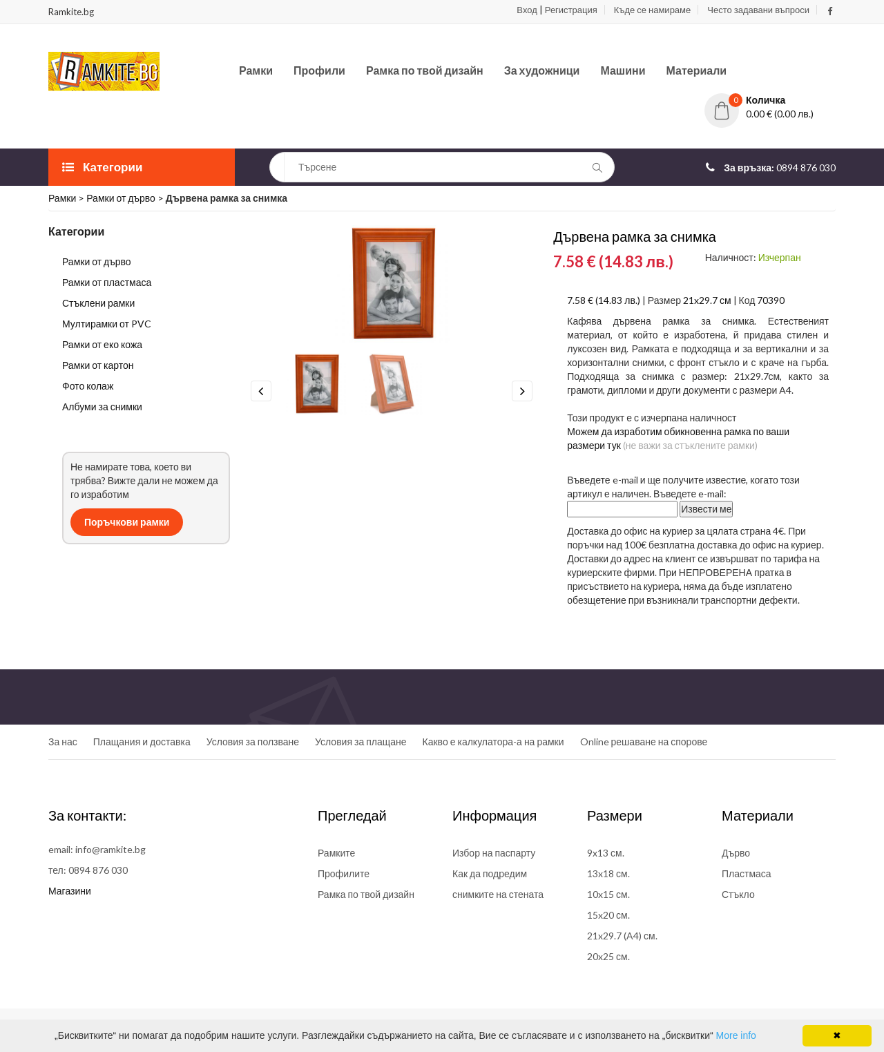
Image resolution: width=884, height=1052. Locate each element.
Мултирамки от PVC (106, 323)
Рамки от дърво (96, 261)
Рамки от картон (98, 365)
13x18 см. (608, 873)
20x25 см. (608, 956)
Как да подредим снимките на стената (498, 884)
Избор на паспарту (493, 853)
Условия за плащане (360, 741)
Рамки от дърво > (126, 198)
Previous (261, 391)
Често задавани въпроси (758, 9)
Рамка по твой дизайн (424, 70)
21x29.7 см (707, 300)
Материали (696, 70)
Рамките (336, 853)
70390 (771, 300)
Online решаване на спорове (644, 741)
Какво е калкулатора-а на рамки (493, 741)
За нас (62, 741)
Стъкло (738, 894)
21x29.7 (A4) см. (622, 935)
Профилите (343, 873)
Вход (527, 9)
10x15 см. (608, 894)
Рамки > (67, 198)
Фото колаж (87, 386)
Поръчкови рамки (126, 522)
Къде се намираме (652, 9)
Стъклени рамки (98, 303)
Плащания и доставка (142, 741)
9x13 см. (605, 853)
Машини (622, 70)
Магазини (69, 891)
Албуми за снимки (102, 406)
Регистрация (571, 9)
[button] (770, 100)
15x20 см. (608, 915)
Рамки (256, 70)
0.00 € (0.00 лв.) (780, 113)
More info (736, 1035)
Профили (319, 70)
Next (522, 391)
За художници (542, 70)
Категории (102, 167)
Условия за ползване (252, 741)
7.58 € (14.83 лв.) (603, 300)
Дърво (736, 853)
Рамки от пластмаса (106, 282)
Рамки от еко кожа (102, 344)
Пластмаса (746, 873)
